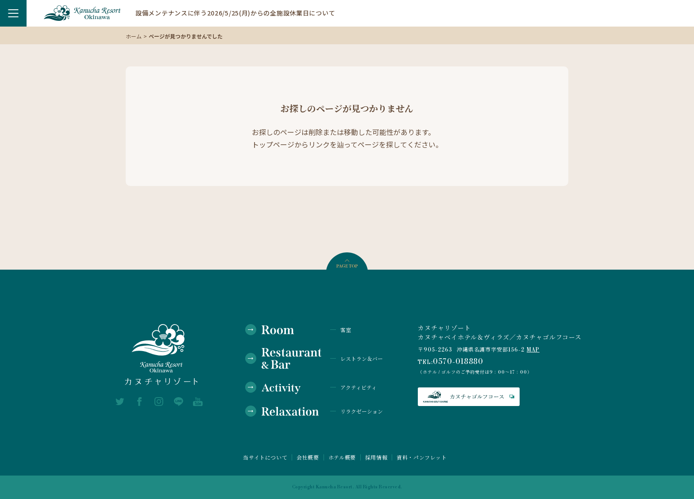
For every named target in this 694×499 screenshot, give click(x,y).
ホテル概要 (342, 457)
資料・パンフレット (422, 457)
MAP (533, 350)
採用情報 (376, 457)
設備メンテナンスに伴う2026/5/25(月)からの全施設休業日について (235, 12)
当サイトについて (265, 457)
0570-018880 (458, 361)
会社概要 (308, 457)
